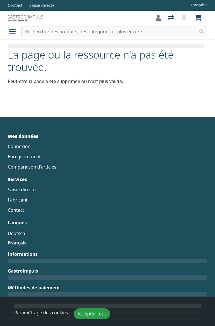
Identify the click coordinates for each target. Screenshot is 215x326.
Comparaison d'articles (32, 167)
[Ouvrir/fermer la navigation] (14, 31)
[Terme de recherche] (108, 31)
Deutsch (16, 233)
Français (198, 5)
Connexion (19, 146)
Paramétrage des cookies (41, 313)
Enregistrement (24, 156)
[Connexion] (158, 17)
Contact (16, 210)
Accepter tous (92, 314)
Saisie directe (22, 189)
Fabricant (18, 200)
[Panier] (199, 18)
